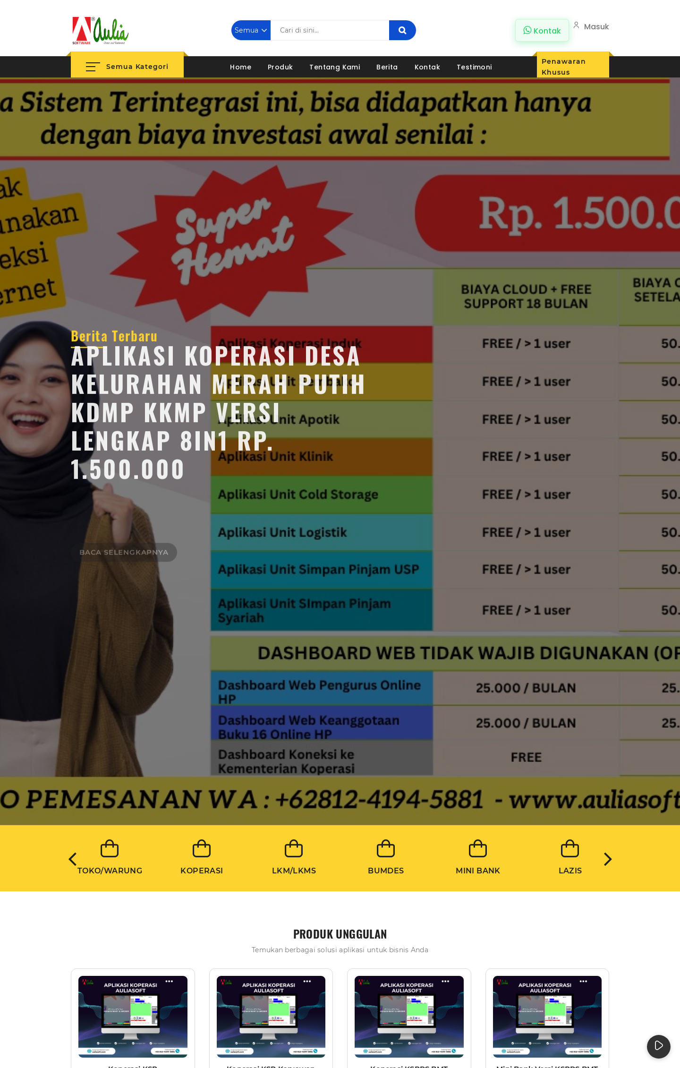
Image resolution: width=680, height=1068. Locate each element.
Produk (280, 67)
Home (240, 67)
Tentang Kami (334, 67)
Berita (387, 67)
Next (608, 858)
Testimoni (474, 67)
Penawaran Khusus (564, 67)
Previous (72, 858)
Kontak (427, 67)
